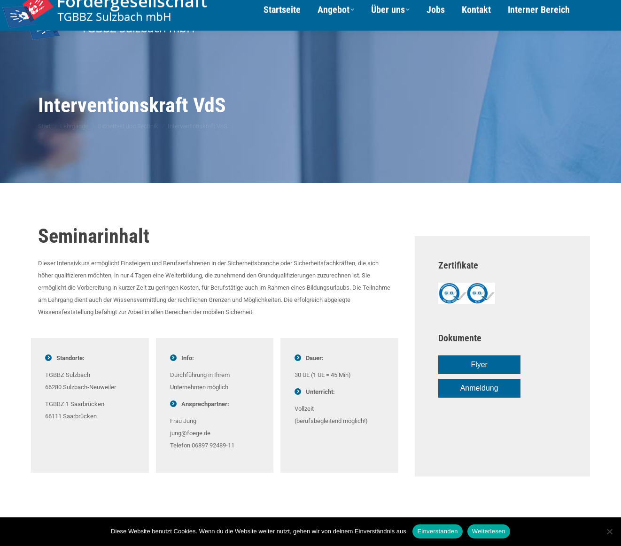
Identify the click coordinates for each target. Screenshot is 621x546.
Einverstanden (437, 531)
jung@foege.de (190, 433)
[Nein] (609, 531)
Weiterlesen (488, 531)
